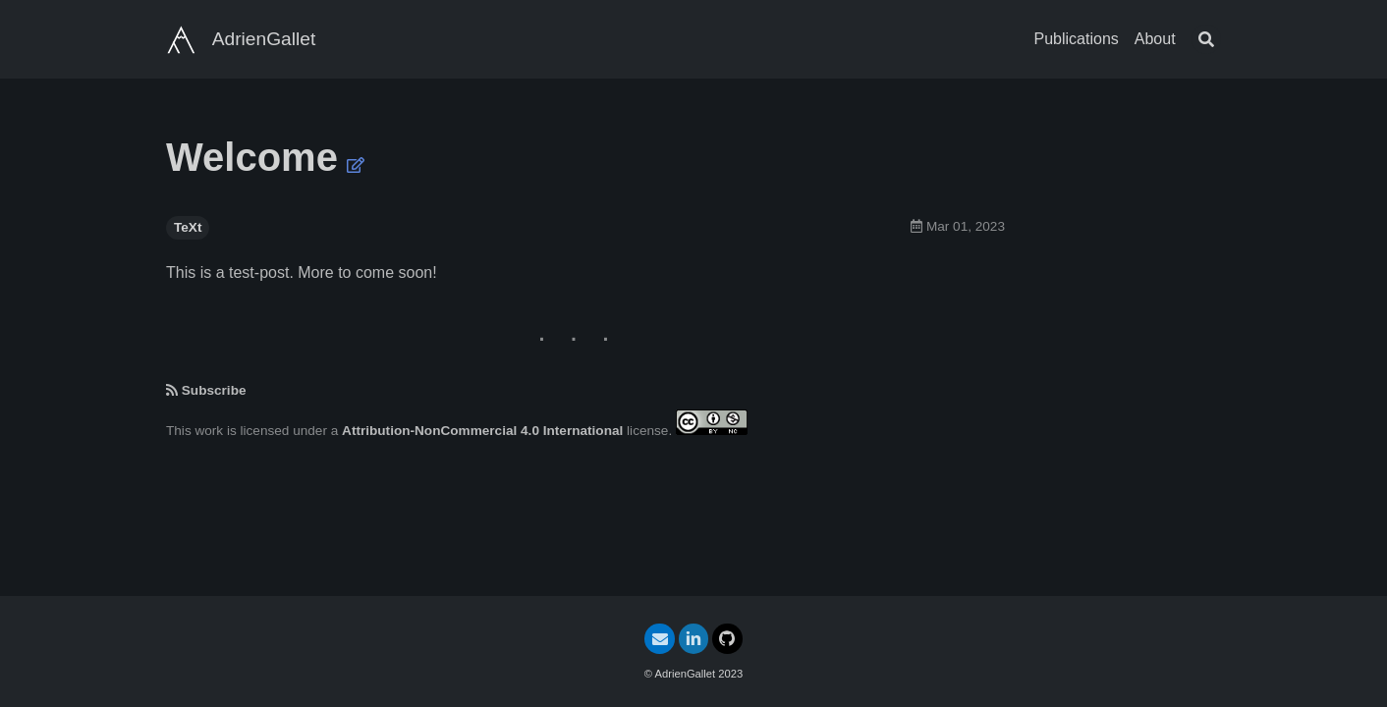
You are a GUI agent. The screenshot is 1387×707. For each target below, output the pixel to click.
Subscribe (214, 390)
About (1155, 38)
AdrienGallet (264, 38)
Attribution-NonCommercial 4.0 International (482, 430)
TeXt (187, 227)
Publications (1076, 38)
